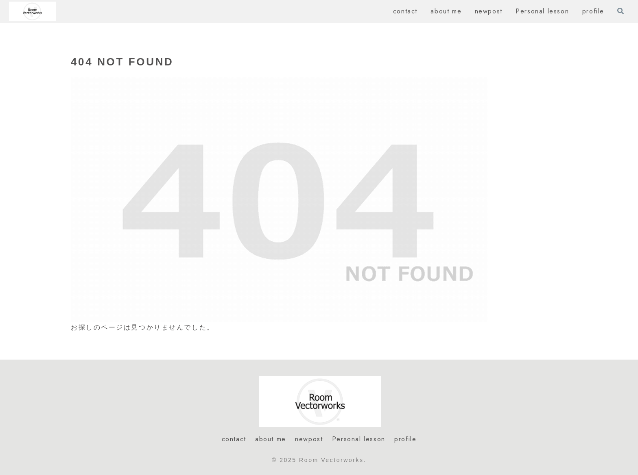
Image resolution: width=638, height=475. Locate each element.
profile (405, 439)
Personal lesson (358, 439)
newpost (309, 439)
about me (270, 439)
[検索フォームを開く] (620, 11)
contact (234, 439)
